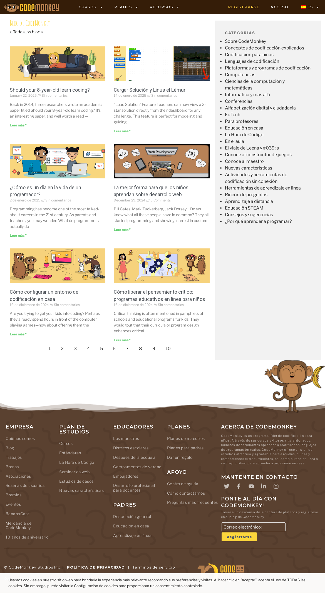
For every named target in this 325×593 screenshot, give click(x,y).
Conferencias (238, 101)
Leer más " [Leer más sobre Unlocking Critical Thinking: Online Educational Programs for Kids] (122, 340)
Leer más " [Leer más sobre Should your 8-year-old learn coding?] (18, 125)
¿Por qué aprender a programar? (258, 221)
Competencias (240, 74)
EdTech (232, 114)
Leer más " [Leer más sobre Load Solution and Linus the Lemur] (122, 131)
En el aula (234, 141)
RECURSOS (165, 7)
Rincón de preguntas (246, 194)
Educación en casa (244, 128)
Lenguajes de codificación (252, 61)
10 (169, 347)
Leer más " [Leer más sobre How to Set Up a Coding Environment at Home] (18, 334)
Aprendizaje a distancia (249, 201)
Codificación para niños (249, 54)
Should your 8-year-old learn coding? (50, 90)
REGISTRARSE (243, 7)
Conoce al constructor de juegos (258, 154)
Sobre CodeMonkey (245, 41)
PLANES (126, 7)
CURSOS (91, 7)
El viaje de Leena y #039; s (252, 148)
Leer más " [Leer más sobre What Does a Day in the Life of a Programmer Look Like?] (18, 235)
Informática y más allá (247, 94)
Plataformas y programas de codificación (268, 68)
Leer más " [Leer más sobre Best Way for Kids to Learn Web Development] (122, 230)
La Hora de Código (244, 134)
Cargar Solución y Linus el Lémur (149, 90)
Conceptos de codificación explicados (264, 48)
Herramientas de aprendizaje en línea (263, 188)
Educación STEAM (244, 208)
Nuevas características (248, 168)
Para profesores (241, 121)
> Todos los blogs (26, 31)
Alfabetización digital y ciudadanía (260, 108)
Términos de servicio (154, 567)
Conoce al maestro (244, 161)
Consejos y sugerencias (249, 214)
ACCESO (279, 7)
